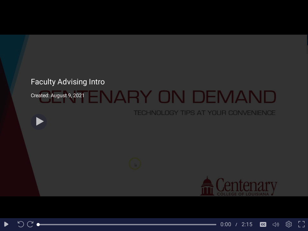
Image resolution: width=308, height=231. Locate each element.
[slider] (127, 224)
